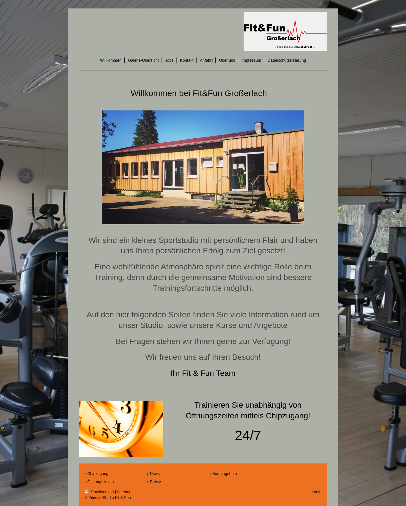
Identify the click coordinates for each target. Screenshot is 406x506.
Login (316, 492)
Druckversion (100, 492)
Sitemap (124, 492)
